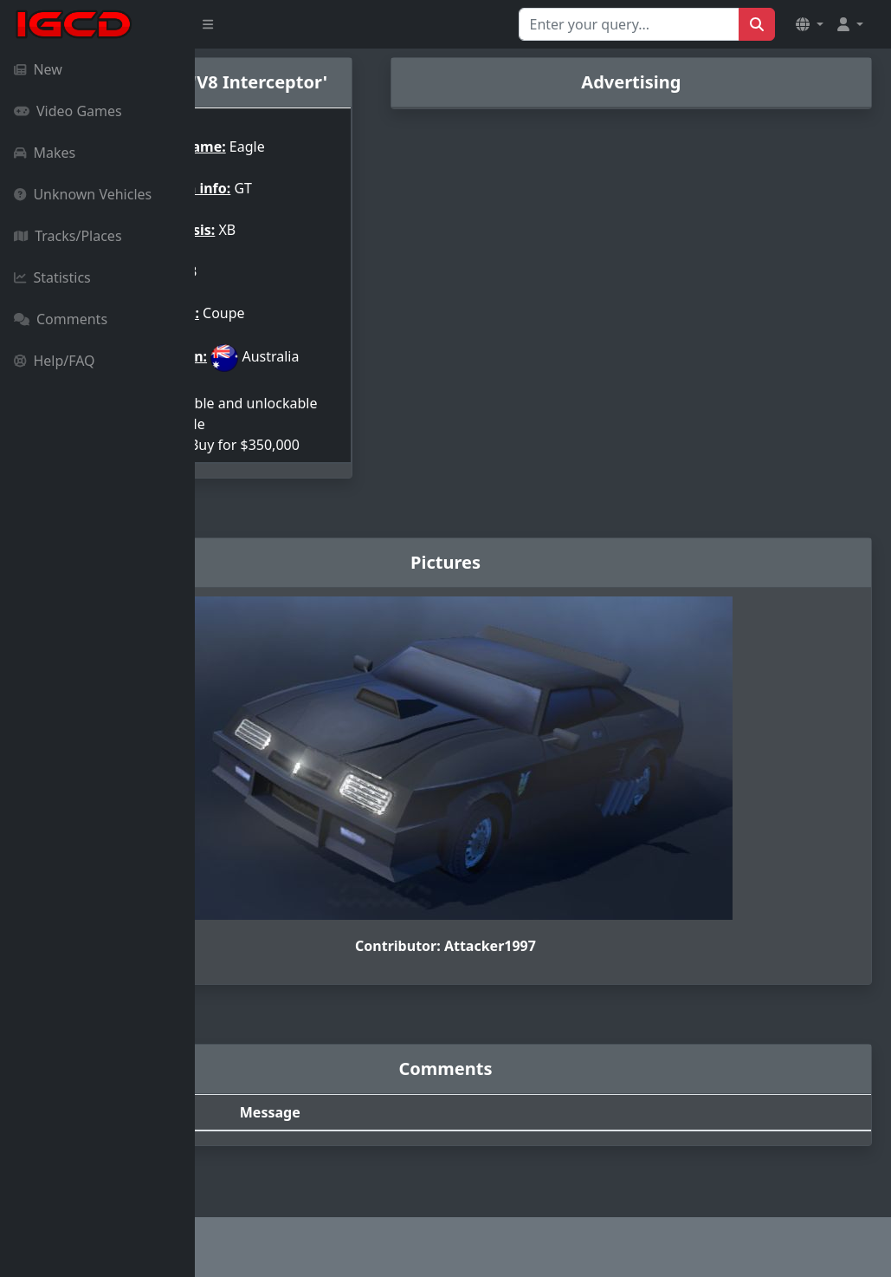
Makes (44, 152)
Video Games (68, 111)
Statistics (52, 277)
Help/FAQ (54, 360)
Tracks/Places (68, 235)
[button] (809, 24)
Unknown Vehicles (83, 194)
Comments (60, 319)
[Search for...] (629, 24)
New (38, 69)
